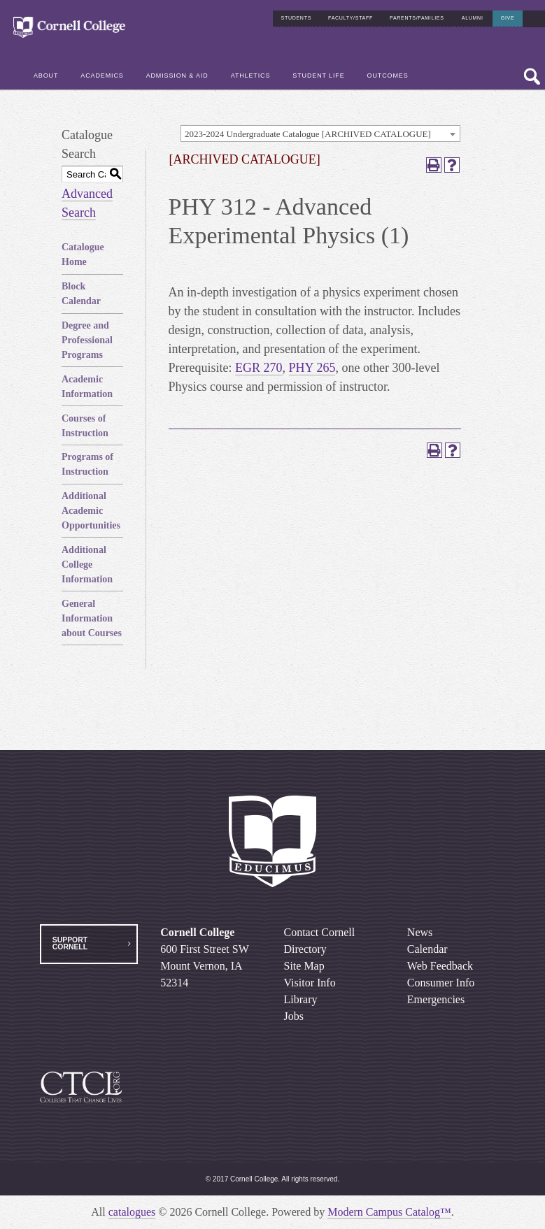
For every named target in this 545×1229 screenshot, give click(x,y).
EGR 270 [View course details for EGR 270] (259, 368)
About (46, 72)
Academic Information (87, 386)
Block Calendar (81, 293)
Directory (305, 949)
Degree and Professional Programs (87, 340)
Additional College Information (87, 564)
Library (301, 999)
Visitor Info (310, 983)
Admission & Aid (177, 72)
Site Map (304, 966)
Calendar (427, 949)
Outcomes (388, 72)
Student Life (318, 72)
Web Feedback (440, 966)
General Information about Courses (92, 618)
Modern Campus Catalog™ (389, 1212)
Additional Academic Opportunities (91, 511)
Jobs (294, 1016)
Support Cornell (69, 943)
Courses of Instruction (85, 425)
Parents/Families (417, 14)
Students (296, 14)
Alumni (472, 14)
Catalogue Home (83, 254)
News (419, 932)
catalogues (132, 1212)
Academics (101, 72)
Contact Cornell (319, 932)
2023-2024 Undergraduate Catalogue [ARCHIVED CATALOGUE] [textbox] (308, 134)
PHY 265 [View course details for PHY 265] (312, 368)
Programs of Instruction (87, 464)
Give (508, 14)
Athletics (251, 72)
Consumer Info (440, 983)
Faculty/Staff (350, 14)
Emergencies (436, 999)
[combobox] (320, 133)
